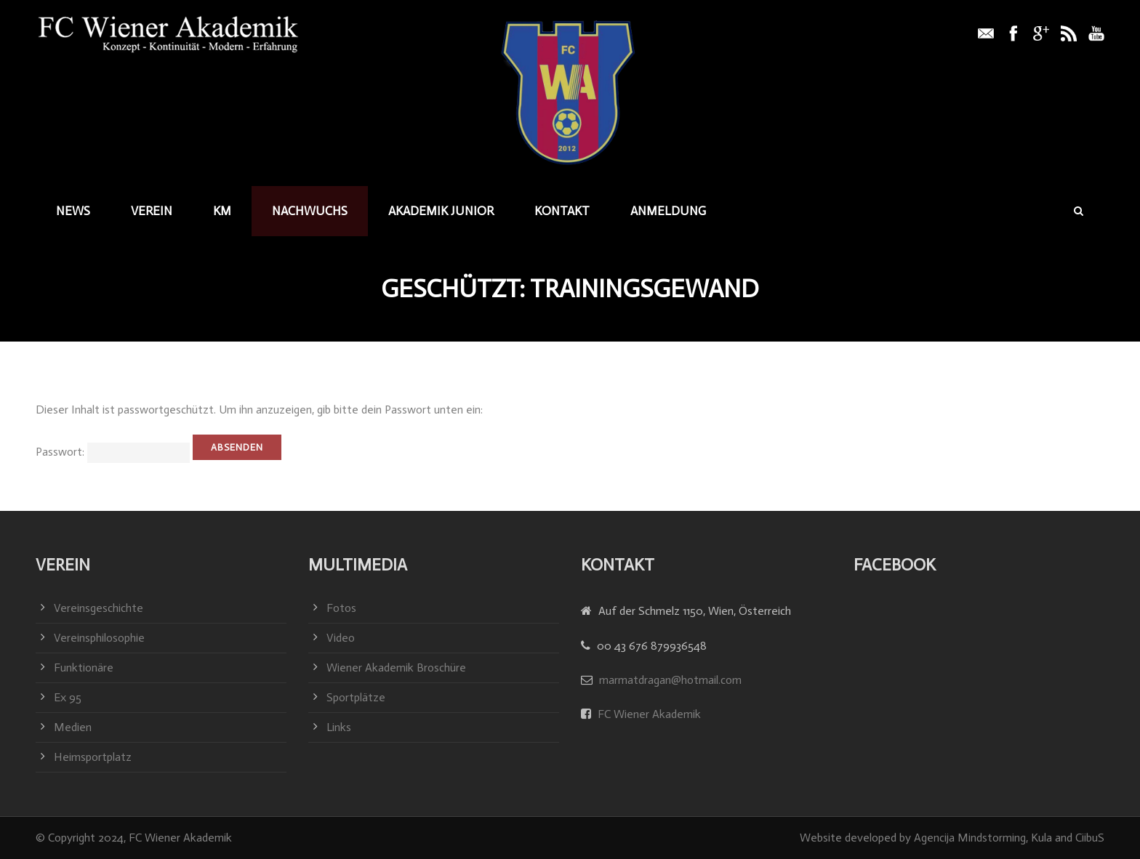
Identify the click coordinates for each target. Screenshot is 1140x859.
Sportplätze (355, 697)
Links (338, 727)
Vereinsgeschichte (98, 608)
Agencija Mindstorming (970, 837)
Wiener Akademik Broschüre (396, 667)
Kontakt (562, 210)
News (73, 210)
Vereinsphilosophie (99, 638)
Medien (73, 727)
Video (340, 638)
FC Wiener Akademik (648, 714)
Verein (151, 210)
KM (222, 210)
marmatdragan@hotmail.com (670, 680)
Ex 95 (67, 697)
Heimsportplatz (93, 757)
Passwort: (113, 452)
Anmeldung (668, 210)
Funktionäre (83, 667)
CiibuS (1089, 837)
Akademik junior (441, 210)
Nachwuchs (310, 210)
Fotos (341, 608)
